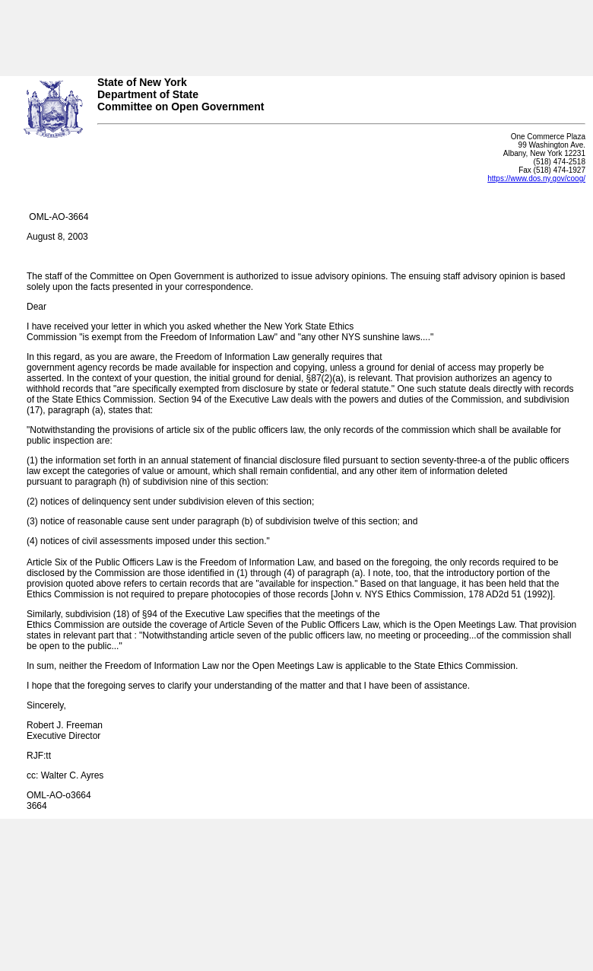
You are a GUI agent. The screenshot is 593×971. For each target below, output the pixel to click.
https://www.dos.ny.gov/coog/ (536, 178)
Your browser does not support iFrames (296, 32)
